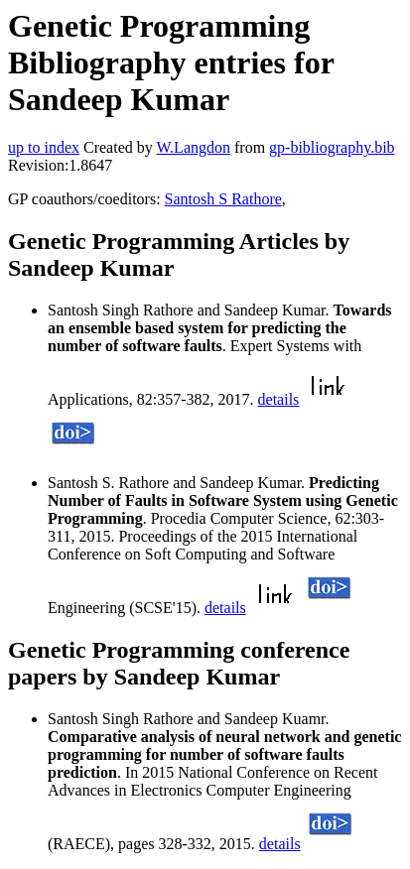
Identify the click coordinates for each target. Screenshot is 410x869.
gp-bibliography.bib (332, 147)
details (279, 399)
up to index (43, 147)
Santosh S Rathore (223, 198)
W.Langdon (193, 147)
